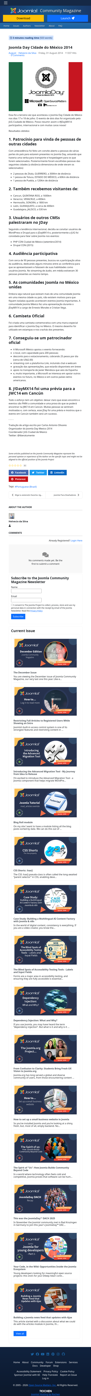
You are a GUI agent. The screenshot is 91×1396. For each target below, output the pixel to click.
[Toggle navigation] (6, 3)
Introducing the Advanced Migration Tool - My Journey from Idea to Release (44, 773)
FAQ (60, 25)
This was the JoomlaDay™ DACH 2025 (34, 1218)
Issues (16, 25)
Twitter (38, 472)
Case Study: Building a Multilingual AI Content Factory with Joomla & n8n (44, 920)
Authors (27, 25)
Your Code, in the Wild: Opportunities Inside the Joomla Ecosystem (45, 1268)
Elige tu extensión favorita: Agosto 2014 (29, 495)
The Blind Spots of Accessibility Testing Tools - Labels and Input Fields (43, 971)
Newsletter (40, 25)
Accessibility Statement (29, 1371)
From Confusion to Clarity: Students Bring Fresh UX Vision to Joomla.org (43, 1070)
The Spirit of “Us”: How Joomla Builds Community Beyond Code (41, 1169)
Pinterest (18, 479)
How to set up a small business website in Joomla (41, 1119)
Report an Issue (68, 1374)
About (51, 25)
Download (23, 18)
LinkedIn (57, 472)
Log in (45, 1378)
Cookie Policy (67, 1371)
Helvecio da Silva (27, 52)
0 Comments (17, 55)
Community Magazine (45, 10)
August (12, 53)
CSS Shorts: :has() (23, 870)
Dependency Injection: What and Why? (35, 1020)
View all (20, 1333)
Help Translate (50, 1374)
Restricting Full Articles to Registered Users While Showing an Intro (42, 722)
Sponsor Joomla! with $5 (27, 1374)
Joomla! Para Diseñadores (66, 495)
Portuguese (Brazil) (26, 486)
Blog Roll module (23, 822)
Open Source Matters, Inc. (42, 1385)
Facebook (18, 472)
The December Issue (25, 672)
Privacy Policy (36, 610)
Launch (67, 18)
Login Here (76, 540)
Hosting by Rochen (45, 1394)
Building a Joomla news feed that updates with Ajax (43, 1317)
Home (6, 25)
